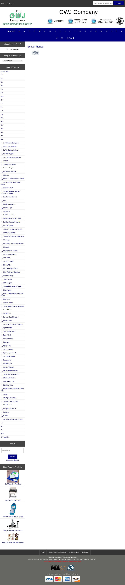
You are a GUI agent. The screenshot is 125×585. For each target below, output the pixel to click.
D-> (2, 86)
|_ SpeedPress (6, 328)
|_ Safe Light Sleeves (8, 146)
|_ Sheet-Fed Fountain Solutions (12, 236)
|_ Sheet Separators (8, 233)
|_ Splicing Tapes (7, 338)
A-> (2, 75)
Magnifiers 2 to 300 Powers (12, 525)
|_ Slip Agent (5, 299)
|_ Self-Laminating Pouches (11, 222)
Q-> (2, 132)
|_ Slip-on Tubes (7, 303)
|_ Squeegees (6, 360)
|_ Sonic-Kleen (6, 321)
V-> (2, 430)
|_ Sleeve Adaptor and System (11, 286)
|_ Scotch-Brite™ (7, 188)
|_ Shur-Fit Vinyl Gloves (9, 268)
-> (2, 139)
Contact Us (85, 552)
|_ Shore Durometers (8, 254)
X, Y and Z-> (5, 437)
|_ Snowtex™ (6, 313)
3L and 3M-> (5, 71)
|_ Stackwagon (6, 363)
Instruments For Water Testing (12, 510)
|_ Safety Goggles (7, 153)
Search (12, 443)
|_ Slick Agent (6, 290)
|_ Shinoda (5, 247)
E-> (2, 89)
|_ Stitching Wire (7, 385)
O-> (2, 125)
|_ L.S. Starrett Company (10, 143)
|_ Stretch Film (6, 405)
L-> (2, 114)
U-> (2, 426)
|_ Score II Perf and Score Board (12, 179)
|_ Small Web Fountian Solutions (12, 306)
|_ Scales (4, 161)
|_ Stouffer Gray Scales (9, 401)
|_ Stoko (4, 394)
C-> (2, 82)
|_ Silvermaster (6, 279)
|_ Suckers (5, 412)
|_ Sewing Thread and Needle (11, 229)
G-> (2, 96)
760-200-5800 (105, 20)
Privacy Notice (74, 552)
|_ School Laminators (8, 171)
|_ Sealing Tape (6, 208)
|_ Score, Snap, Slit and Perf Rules (11, 183)
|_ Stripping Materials (8, 408)
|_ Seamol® (5, 211)
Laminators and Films (12, 494)
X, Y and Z (70, 38)
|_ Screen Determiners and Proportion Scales (10, 192)
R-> (2, 136)
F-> (2, 93)
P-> (2, 129)
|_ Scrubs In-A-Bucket (9, 197)
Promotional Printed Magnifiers (12, 538)
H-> (2, 100)
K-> (2, 111)
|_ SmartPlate (6, 310)
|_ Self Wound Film (8, 215)
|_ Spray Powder (7, 349)
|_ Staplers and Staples (9, 371)
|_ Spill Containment (8, 331)
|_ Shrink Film (6, 265)
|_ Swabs (4, 416)
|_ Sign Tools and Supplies (10, 272)
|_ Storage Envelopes (8, 398)
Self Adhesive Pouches (13, 477)
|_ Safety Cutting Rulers (9, 150)
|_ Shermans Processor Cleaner (12, 243)
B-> (2, 78)
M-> (2, 118)
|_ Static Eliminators (8, 378)
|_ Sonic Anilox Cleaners (9, 317)
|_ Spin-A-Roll (6, 335)
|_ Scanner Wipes (7, 168)
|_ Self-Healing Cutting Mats (11, 218)
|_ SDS (3, 200)
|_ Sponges (5, 342)
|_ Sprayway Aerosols (8, 353)
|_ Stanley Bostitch (7, 367)
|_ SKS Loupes (6, 283)
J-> (2, 107)
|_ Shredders (5, 258)
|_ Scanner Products (8, 164)
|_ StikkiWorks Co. (7, 381)
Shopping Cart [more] (12, 44)
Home (3, 3)
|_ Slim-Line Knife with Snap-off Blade (12, 294)
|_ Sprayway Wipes (8, 356)
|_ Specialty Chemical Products (12, 324)
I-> (1, 103)
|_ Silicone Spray (7, 276)
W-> (2, 433)
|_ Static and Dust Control (10, 374)
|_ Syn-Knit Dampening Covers (12, 419)
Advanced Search (12, 460)
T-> (2, 423)
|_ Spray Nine (6, 346)
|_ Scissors (5, 175)
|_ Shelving (5, 240)
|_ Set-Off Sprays (7, 225)
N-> (2, 121)
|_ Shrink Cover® (7, 261)
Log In (11, 3)
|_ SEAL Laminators (8, 204)
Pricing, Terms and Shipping (57, 552)
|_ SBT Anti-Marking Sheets (11, 157)
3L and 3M (10, 31)
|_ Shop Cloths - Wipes (9, 251)
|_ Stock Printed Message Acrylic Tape (12, 389)
